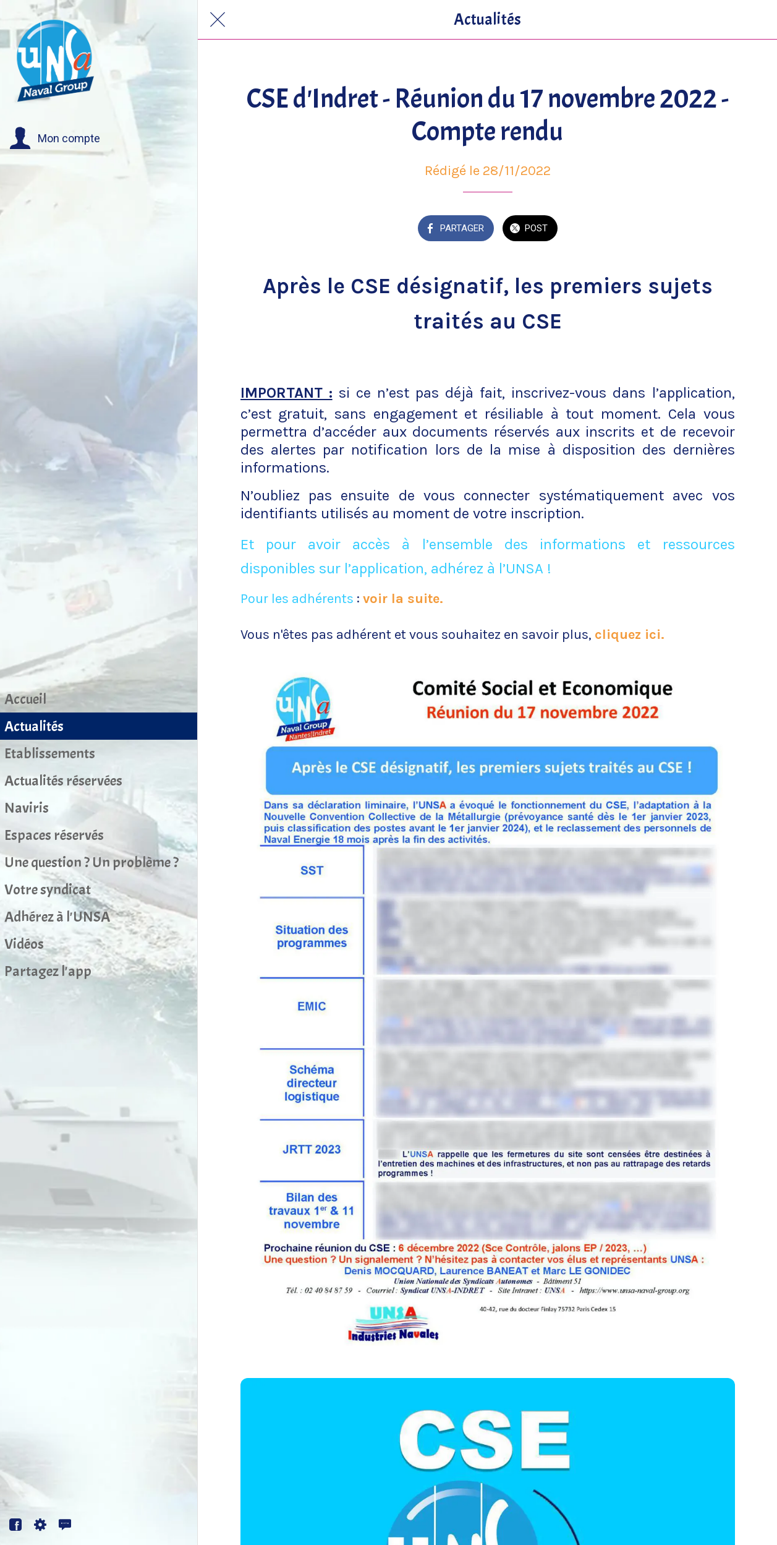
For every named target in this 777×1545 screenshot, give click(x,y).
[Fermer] (217, 19)
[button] (54, 138)
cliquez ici (629, 635)
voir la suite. (403, 599)
